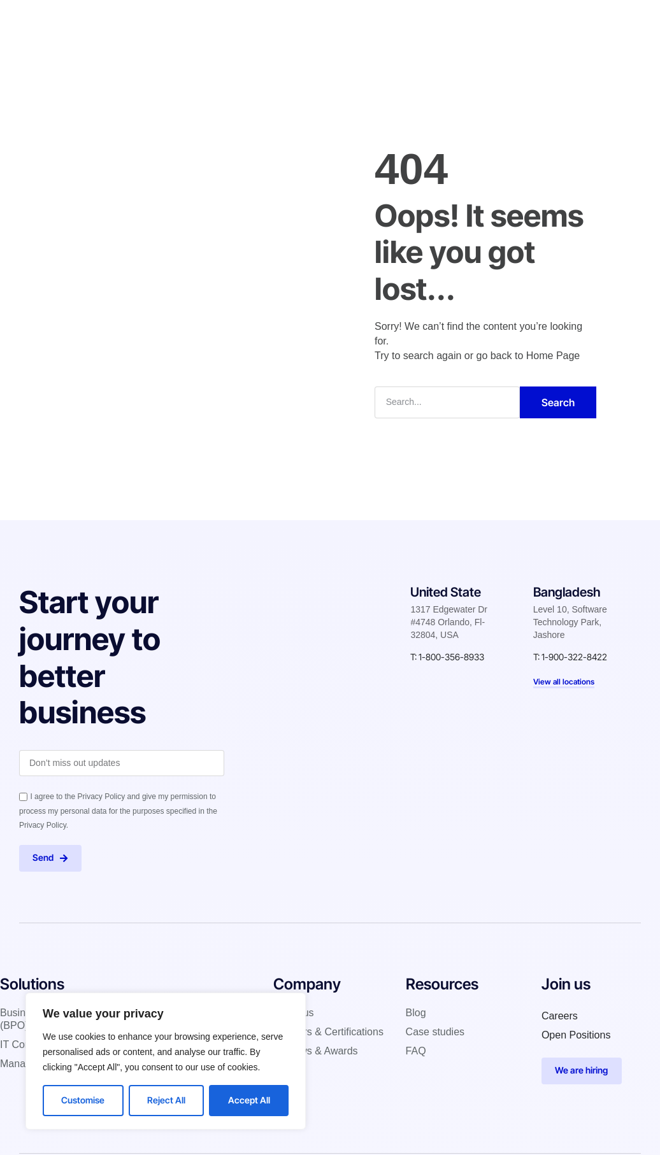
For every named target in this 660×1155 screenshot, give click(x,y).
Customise (82, 1100)
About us (293, 1013)
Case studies (360, 21)
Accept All (249, 1100)
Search (558, 401)
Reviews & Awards (315, 1051)
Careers (560, 1016)
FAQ (416, 1051)
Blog (419, 21)
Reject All (166, 1100)
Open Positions (576, 1035)
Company (289, 21)
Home (172, 21)
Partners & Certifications (328, 1032)
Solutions (226, 21)
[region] (165, 1061)
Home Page (553, 355)
